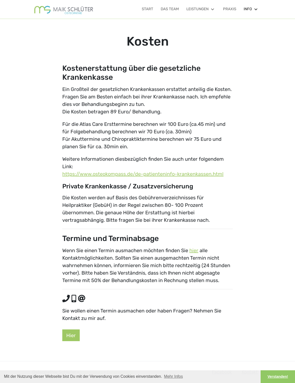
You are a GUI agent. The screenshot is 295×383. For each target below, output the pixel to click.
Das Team (170, 9)
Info (251, 9)
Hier (71, 335)
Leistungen (201, 9)
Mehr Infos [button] (173, 376)
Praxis (229, 9)
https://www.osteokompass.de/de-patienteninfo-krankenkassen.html (142, 174)
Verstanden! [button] (278, 377)
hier (193, 250)
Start (147, 9)
